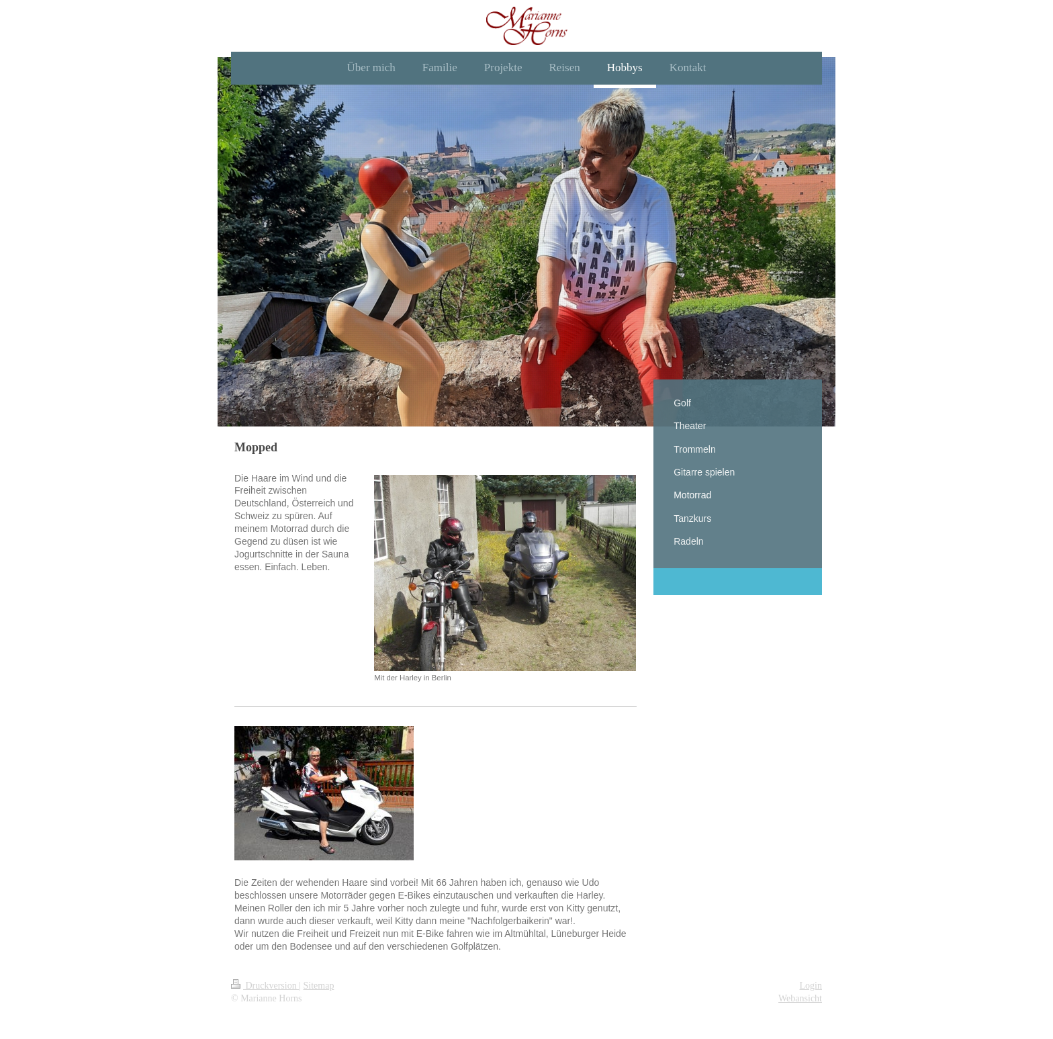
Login (811, 986)
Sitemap (319, 986)
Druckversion (265, 986)
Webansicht (800, 998)
